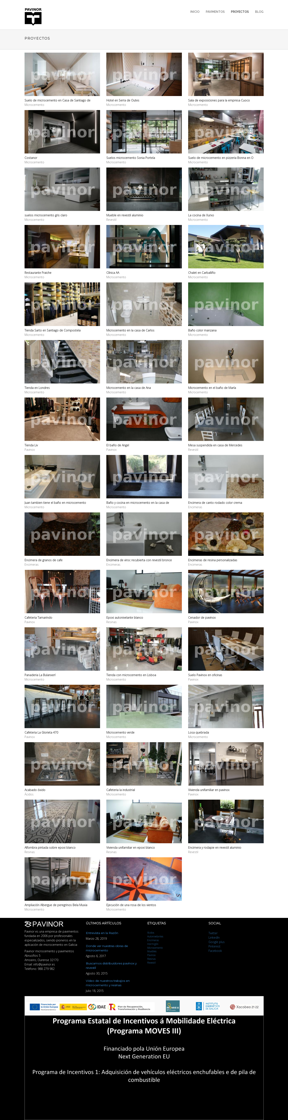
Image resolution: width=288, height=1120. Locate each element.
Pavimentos (215, 11)
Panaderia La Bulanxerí (40, 675)
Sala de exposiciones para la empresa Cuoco (219, 100)
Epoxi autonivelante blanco (124, 618)
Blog (259, 11)
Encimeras (153, 940)
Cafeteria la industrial (120, 790)
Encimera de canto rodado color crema (215, 503)
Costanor (31, 158)
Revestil (151, 962)
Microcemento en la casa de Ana (128, 388)
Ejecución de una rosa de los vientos (131, 905)
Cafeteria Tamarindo (38, 618)
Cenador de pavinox (202, 618)
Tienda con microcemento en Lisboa (131, 675)
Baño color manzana (202, 330)
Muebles (151, 951)
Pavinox (151, 955)
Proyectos (240, 11)
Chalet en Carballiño (201, 273)
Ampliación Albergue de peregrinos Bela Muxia (56, 905)
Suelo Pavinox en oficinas (205, 675)
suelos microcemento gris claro (46, 215)
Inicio (194, 11)
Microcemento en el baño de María (212, 388)
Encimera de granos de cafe (44, 560)
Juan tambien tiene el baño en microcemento (55, 503)
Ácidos (150, 932)
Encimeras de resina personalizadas (212, 560)
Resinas (151, 958)
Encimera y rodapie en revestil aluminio (214, 848)
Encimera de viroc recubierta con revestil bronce (139, 560)
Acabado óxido (35, 790)
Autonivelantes (155, 936)
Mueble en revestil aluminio (124, 215)
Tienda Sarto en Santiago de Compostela (53, 330)
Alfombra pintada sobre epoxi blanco (50, 848)
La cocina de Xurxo (201, 215)
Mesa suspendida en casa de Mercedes (215, 445)
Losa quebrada (198, 732)
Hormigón (152, 944)
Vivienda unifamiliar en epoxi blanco (130, 848)
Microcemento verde (120, 732)
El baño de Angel (117, 445)
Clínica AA (112, 273)
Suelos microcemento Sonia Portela (130, 158)
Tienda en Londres (37, 388)
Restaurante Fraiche (38, 273)
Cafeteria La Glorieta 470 (41, 732)
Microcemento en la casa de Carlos (130, 330)
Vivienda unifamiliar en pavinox (208, 790)
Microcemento (155, 947)
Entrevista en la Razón (102, 933)
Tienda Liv (31, 445)
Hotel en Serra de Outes (122, 100)
